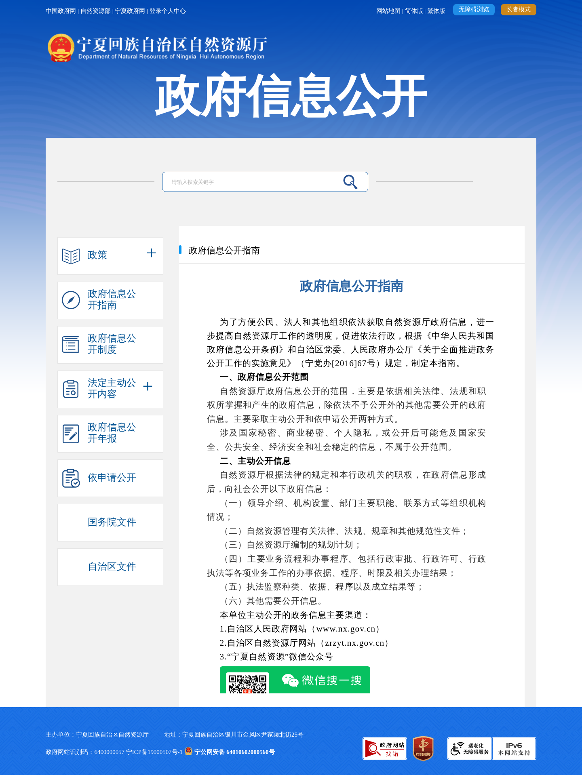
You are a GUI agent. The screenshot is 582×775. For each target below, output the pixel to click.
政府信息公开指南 (112, 297)
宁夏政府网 (131, 11)
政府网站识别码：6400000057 (86, 752)
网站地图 (389, 11)
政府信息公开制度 (112, 342)
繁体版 (437, 11)
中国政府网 (62, 11)
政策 (97, 254)
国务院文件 (112, 521)
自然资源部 (96, 11)
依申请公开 (112, 477)
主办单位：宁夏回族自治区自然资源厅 (105, 734)
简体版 (415, 11)
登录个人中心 (168, 11)
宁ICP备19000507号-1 (155, 752)
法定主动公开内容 (112, 386)
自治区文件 (112, 566)
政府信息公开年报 (112, 431)
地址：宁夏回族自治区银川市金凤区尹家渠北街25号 (234, 734)
